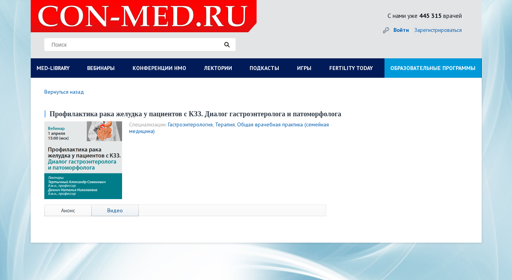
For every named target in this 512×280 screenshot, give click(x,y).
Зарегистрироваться (438, 29)
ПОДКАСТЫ (264, 68)
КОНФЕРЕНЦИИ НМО (159, 68)
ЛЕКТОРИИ (218, 68)
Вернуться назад (64, 91)
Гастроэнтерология (190, 124)
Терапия (225, 124)
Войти (401, 30)
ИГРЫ (304, 68)
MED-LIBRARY (53, 68)
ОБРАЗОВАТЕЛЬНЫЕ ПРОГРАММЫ (432, 68)
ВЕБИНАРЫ (101, 68)
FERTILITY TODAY (351, 68)
